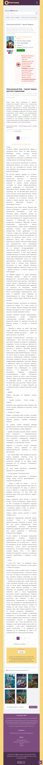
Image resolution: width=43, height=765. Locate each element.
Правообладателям (21, 740)
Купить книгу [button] (20, 50)
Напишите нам (12, 661)
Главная (8, 17)
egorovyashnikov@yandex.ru (26, 733)
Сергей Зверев (24, 43)
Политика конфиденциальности (22, 742)
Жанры (21, 745)
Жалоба (21, 652)
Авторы (21, 743)
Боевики (17, 17)
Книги (12, 17)
